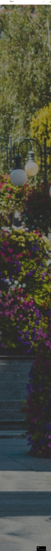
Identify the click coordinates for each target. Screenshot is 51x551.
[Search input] (46, 1)
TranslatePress (43, 549)
